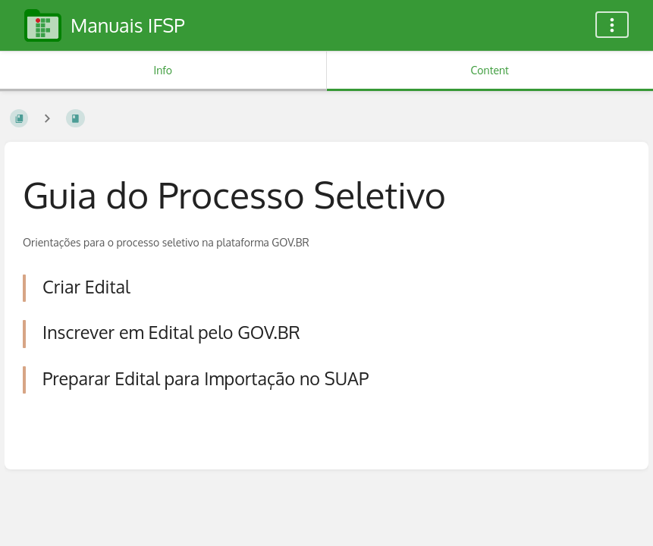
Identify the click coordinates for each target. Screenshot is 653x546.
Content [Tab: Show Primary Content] (490, 70)
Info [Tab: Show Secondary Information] (162, 70)
